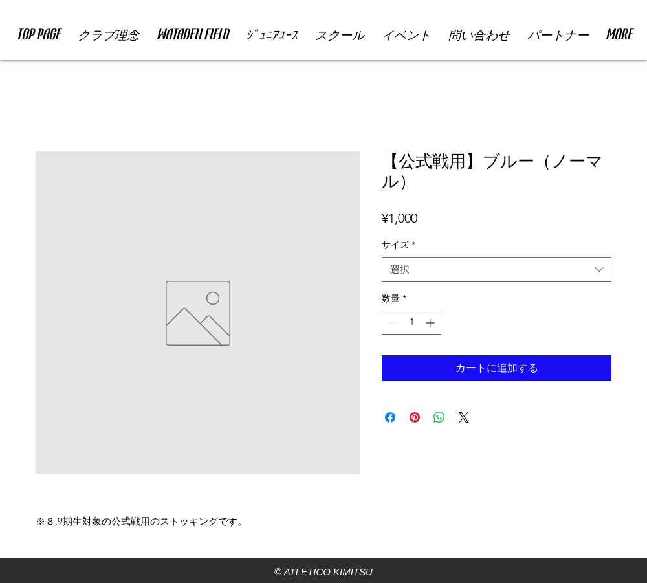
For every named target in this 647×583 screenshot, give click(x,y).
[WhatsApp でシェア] (439, 417)
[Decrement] (392, 322)
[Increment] (431, 322)
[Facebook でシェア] (390, 417)
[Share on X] (464, 417)
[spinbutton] (411, 322)
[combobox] (496, 269)
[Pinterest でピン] (414, 417)
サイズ (398, 244)
